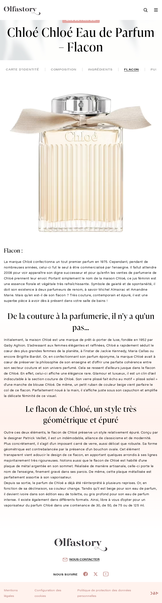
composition (63, 69)
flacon (131, 69)
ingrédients (100, 69)
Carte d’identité (22, 69)
